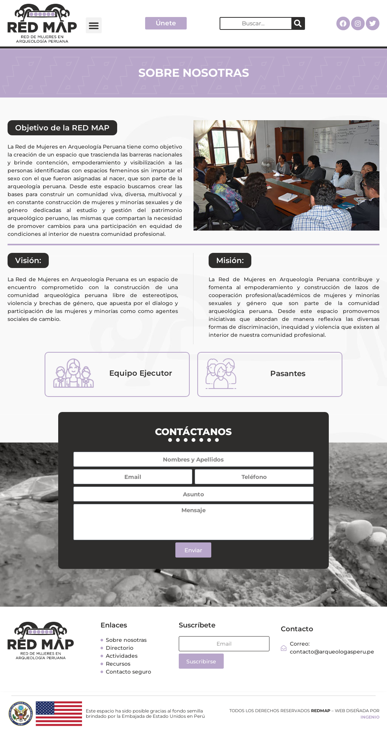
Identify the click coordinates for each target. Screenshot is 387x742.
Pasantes (287, 373)
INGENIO (370, 717)
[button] (94, 25)
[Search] (297, 23)
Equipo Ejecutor (140, 373)
